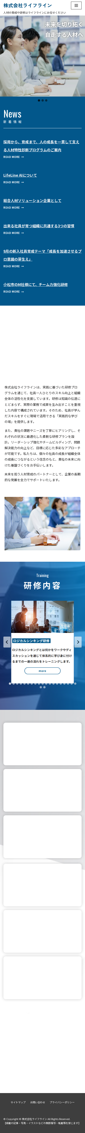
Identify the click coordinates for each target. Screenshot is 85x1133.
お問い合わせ (37, 1102)
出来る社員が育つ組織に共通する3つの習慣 (38, 225)
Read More (13, 157)
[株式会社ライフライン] (26, 5)
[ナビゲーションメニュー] (76, 5)
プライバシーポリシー (62, 1102)
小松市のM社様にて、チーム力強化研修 (35, 284)
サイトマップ (18, 1102)
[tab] (10, 683)
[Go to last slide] (7, 642)
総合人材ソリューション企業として (32, 200)
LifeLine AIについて (20, 175)
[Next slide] (78, 642)
